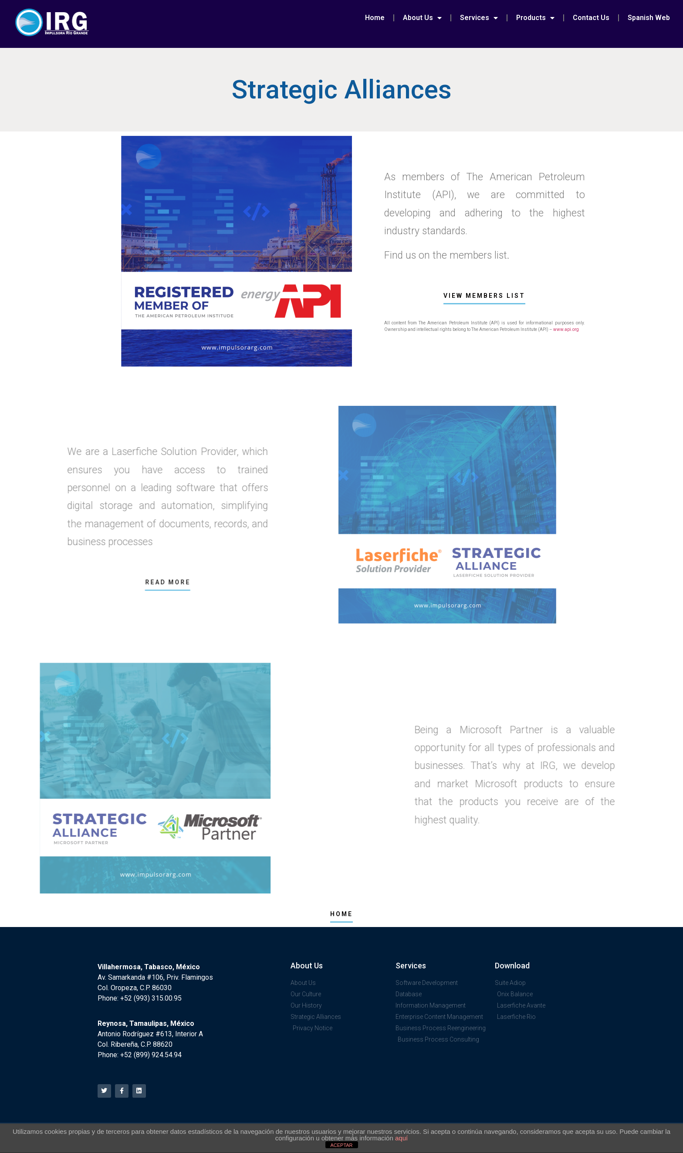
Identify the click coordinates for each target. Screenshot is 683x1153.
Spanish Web (649, 17)
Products (535, 18)
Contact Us (591, 17)
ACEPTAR (341, 1145)
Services (479, 18)
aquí (401, 1138)
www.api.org (566, 329)
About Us (422, 18)
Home (375, 17)
